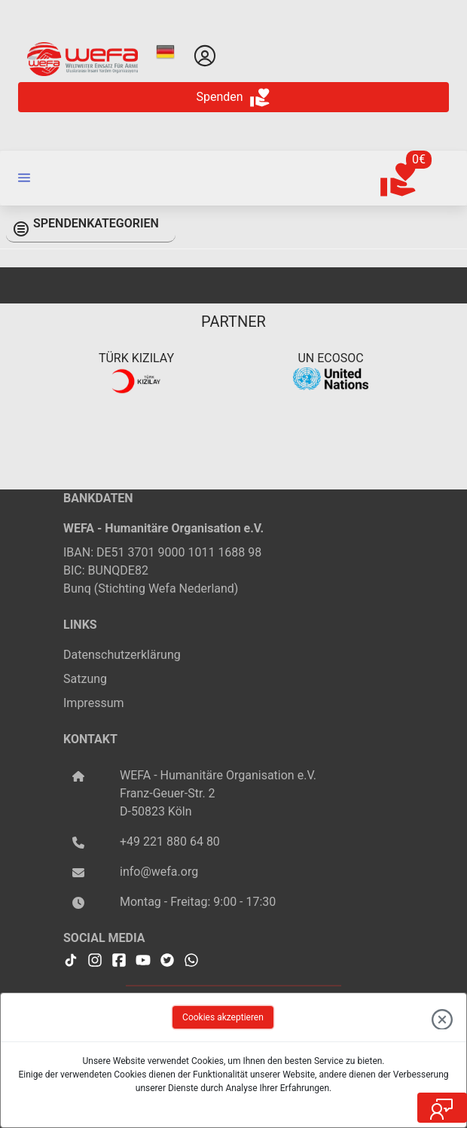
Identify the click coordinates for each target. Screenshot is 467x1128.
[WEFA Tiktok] (70, 959)
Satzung (85, 679)
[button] (24, 178)
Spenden (234, 97)
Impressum (93, 703)
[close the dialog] (442, 1017)
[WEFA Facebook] (119, 959)
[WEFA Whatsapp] (191, 959)
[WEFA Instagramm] (94, 959)
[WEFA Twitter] (167, 959)
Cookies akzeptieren (223, 1017)
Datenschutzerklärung (122, 655)
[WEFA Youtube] (143, 959)
